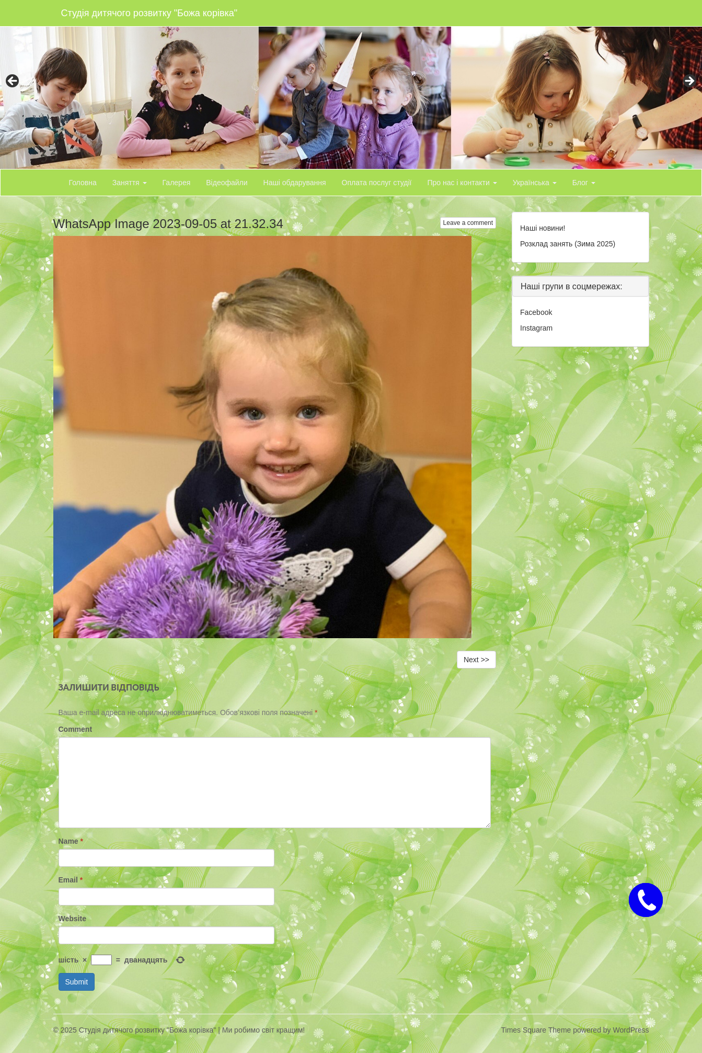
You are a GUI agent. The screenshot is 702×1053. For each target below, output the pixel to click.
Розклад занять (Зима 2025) (567, 244)
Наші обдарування (294, 182)
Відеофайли (226, 182)
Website (72, 918)
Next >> (476, 659)
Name (71, 841)
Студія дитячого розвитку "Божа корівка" (149, 13)
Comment (76, 729)
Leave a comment (468, 223)
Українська (535, 182)
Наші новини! (542, 228)
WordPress (631, 1030)
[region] (351, 84)
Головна (83, 182)
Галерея (177, 182)
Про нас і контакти (462, 182)
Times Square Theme (536, 1030)
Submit (76, 982)
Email (71, 880)
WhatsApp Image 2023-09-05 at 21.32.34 (168, 224)
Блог (583, 182)
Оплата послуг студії (377, 182)
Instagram (536, 328)
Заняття (129, 182)
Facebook (536, 312)
